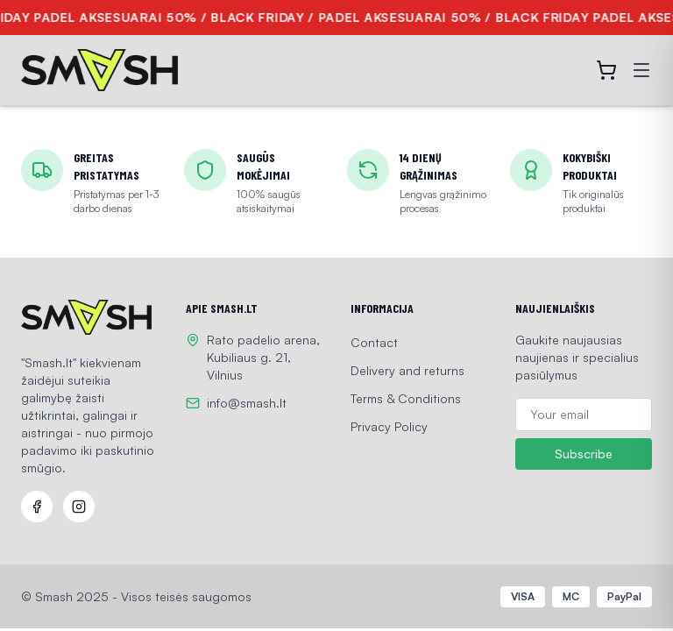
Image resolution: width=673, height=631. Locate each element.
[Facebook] (37, 506)
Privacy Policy (389, 426)
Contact (374, 342)
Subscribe (584, 454)
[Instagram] (79, 506)
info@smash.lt (247, 402)
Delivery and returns (407, 370)
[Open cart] (606, 70)
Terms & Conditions (406, 398)
